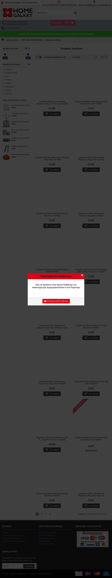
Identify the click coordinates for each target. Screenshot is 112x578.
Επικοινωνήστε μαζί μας (56, 301)
